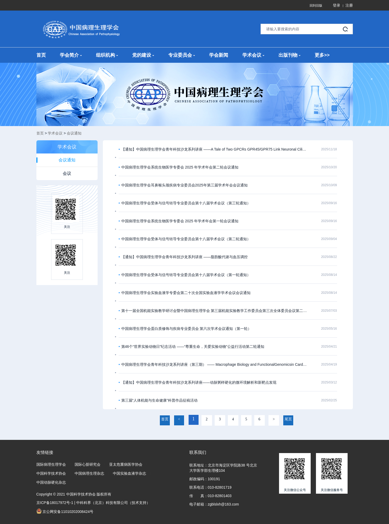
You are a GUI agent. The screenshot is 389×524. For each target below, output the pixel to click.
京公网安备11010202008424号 (65, 511)
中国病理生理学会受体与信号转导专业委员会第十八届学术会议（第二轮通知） (186, 239)
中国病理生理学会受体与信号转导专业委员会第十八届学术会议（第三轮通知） (186, 203)
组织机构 (107, 55)
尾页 (288, 419)
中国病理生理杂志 (89, 473)
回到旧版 (316, 5)
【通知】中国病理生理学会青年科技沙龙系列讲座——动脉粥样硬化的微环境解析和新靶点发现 (198, 382)
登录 (336, 5)
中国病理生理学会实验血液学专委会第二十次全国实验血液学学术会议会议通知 (186, 293)
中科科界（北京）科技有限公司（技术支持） (113, 503)
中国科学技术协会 (51, 473)
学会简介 (71, 55)
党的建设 (143, 55)
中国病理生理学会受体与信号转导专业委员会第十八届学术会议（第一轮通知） (186, 275)
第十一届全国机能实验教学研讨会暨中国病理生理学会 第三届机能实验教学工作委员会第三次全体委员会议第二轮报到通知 (214, 311)
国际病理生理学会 (51, 464)
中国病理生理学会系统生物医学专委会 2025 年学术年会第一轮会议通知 (180, 221)
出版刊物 (289, 55)
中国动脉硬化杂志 (51, 482)
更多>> (322, 55)
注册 (349, 5)
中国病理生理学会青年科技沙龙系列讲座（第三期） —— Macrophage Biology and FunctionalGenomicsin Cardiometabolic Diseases (214, 364)
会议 (67, 173)
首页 (41, 55)
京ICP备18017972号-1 (54, 503)
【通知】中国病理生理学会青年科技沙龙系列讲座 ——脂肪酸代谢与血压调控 (184, 257)
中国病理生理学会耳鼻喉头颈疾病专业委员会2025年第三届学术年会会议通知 (184, 185)
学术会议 (253, 55)
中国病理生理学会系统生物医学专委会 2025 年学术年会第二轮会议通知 (180, 167)
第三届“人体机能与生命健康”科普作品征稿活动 (159, 400)
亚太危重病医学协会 (125, 464)
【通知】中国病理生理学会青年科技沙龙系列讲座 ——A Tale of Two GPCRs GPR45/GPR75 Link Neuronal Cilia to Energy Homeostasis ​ (214, 149)
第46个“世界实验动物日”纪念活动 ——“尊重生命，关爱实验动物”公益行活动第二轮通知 (192, 346)
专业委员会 (181, 55)
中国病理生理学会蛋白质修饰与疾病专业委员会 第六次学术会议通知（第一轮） (186, 328)
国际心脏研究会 (87, 464)
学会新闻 (218, 55)
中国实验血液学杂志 (129, 473)
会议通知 (74, 133)
